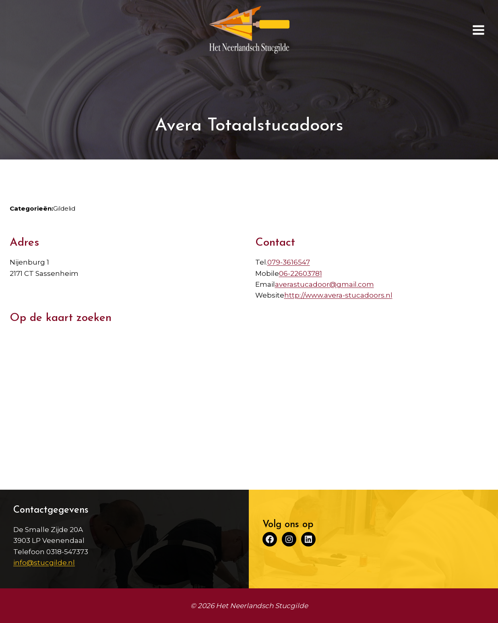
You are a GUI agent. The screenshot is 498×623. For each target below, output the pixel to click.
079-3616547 (288, 262)
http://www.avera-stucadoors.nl (338, 295)
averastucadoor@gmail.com (324, 284)
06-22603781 (300, 273)
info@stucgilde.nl (44, 563)
